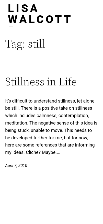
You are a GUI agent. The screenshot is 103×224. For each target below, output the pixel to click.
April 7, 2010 (16, 165)
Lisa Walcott (40, 14)
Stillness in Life (41, 81)
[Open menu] (11, 28)
